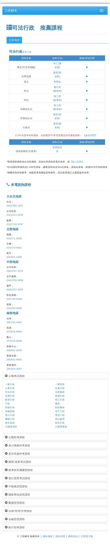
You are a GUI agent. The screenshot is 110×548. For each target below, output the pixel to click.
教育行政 (10, 399)
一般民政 (60, 384)
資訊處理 (60, 419)
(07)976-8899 (14, 331)
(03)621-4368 (14, 257)
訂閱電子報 (87, 536)
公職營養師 (61, 426)
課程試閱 (60, 536)
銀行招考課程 (15, 527)
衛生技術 (10, 423)
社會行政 (60, 388)
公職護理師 (11, 426)
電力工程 (10, 415)
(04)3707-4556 (15, 289)
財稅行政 (10, 407)
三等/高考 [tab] (14, 40)
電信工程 (60, 415)
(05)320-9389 (14, 308)
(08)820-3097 (14, 369)
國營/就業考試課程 (18, 462)
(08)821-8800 (14, 359)
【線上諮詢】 (77, 161)
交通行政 (10, 396)
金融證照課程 (15, 519)
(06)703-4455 (14, 322)
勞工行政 (60, 399)
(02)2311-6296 (15, 215)
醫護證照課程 (15, 502)
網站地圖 (47, 536)
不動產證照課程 (16, 486)
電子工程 (60, 411)
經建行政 (60, 396)
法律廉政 (60, 392)
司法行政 (10, 392)
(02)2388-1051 (15, 205)
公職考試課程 (15, 376)
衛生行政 (60, 423)
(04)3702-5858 (15, 280)
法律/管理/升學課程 (18, 511)
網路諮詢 (73, 536)
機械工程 (10, 419)
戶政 (7, 403)
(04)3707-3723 (15, 271)
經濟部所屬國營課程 (19, 470)
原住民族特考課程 (17, 453)
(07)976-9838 (14, 341)
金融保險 (10, 411)
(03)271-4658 (14, 238)
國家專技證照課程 (17, 494)
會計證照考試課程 (17, 478)
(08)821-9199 (14, 350)
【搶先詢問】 (92, 135)
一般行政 (10, 384)
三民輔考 (11, 10)
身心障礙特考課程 (17, 445)
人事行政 (10, 388)
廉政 (57, 403)
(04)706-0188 (14, 299)
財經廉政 (60, 407)
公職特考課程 (15, 437)
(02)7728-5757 (15, 224)
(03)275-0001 (14, 247)
